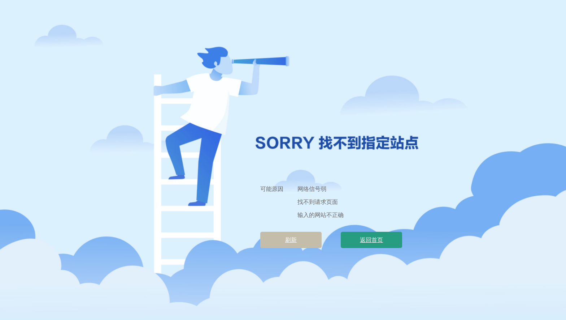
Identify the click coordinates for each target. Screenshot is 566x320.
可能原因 (271, 189)
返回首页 (371, 240)
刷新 (291, 240)
